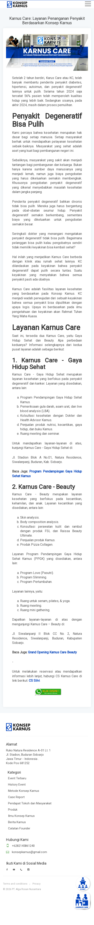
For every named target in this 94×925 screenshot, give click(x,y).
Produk (12, 809)
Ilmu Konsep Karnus (21, 816)
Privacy (36, 883)
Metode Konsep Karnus (23, 791)
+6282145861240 (20, 846)
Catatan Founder (19, 828)
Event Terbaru (17, 778)
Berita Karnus (17, 822)
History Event (17, 784)
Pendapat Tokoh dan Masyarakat (29, 803)
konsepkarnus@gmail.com (26, 852)
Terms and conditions (15, 883)
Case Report (16, 797)
